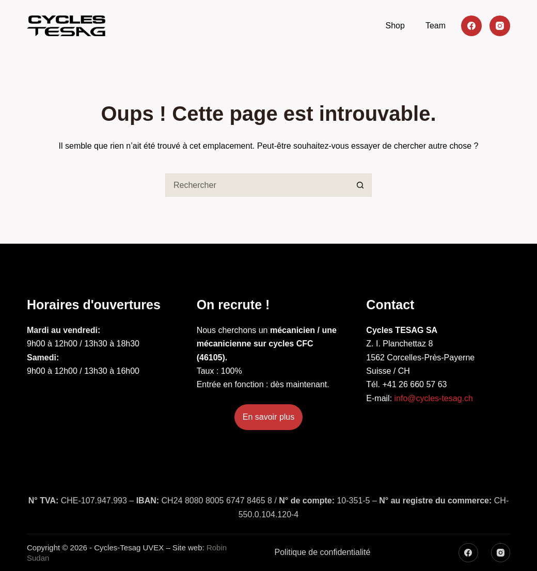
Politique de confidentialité (323, 552)
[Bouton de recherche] (360, 185)
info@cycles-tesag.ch (433, 398)
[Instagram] (499, 25)
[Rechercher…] (257, 185)
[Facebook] (471, 25)
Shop (395, 25)
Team (435, 25)
